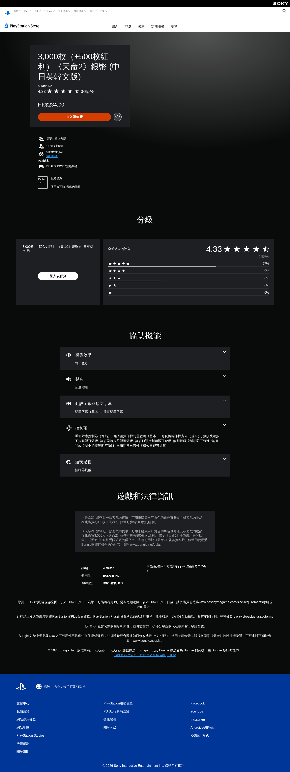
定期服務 (157, 23)
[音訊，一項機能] (145, 378)
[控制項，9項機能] (145, 432)
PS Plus (48, 11)
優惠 (141, 23)
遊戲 (16, 11)
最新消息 (78, 11)
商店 (91, 11)
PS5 (26, 11)
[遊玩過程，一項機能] (145, 461)
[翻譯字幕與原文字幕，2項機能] (145, 403)
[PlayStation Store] (23, 22)
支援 (102, 11)
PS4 (36, 11)
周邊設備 (63, 11)
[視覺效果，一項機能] (145, 354)
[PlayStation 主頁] (7, 11)
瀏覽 (174, 23)
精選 (128, 23)
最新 (115, 23)
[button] (52, 152)
